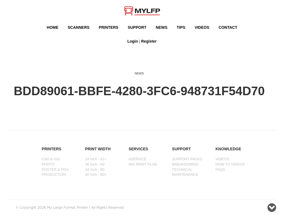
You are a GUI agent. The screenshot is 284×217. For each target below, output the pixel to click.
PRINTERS (108, 27)
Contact (228, 27)
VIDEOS (202, 27)
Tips (181, 27)
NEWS (162, 27)
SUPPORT (137, 27)
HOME (53, 27)
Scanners (79, 27)
